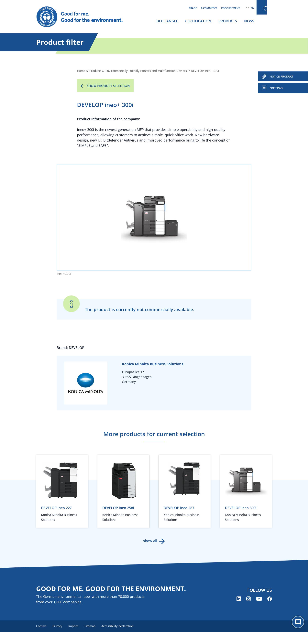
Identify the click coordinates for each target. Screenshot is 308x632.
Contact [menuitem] (41, 626)
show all (150, 540)
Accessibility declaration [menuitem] (118, 626)
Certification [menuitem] (198, 21)
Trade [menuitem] (193, 8)
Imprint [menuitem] (74, 626)
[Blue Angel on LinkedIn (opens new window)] (238, 598)
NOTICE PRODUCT (281, 76)
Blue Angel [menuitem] (167, 21)
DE (247, 8)
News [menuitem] (249, 21)
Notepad (276, 88)
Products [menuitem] (227, 21)
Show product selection (108, 86)
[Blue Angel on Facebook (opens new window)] (269, 598)
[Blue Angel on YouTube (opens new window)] (259, 598)
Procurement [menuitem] (230, 8)
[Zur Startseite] (83, 16)
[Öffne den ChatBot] (298, 622)
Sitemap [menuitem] (90, 626)
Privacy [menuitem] (57, 626)
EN (252, 8)
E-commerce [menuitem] (209, 8)
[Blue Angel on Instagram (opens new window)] (248, 598)
